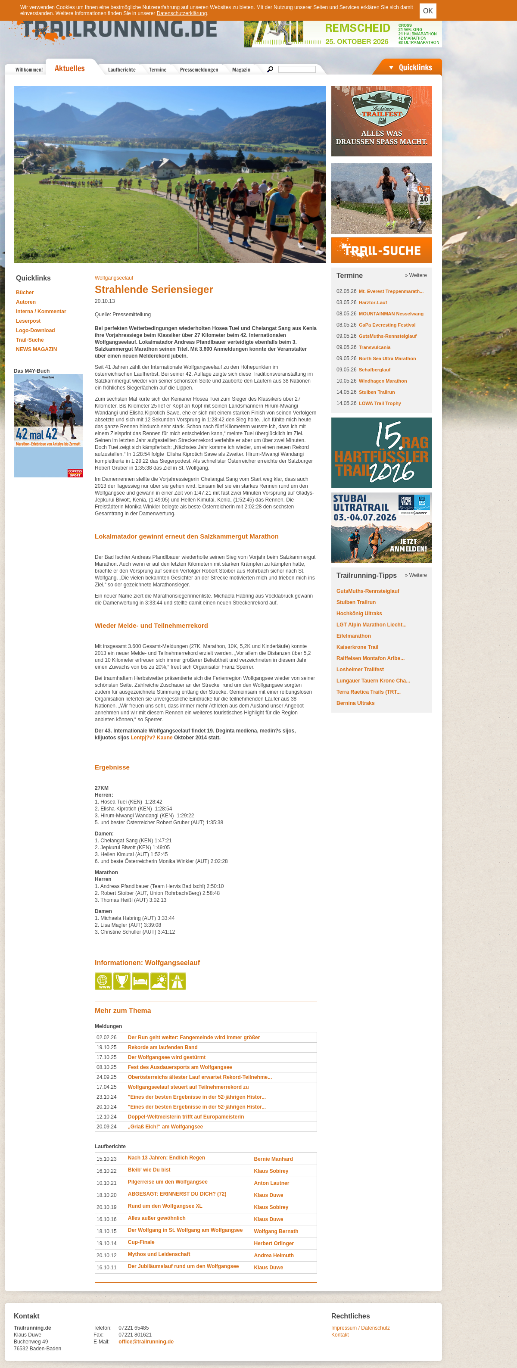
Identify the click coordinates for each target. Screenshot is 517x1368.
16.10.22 (107, 1171)
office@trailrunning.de (146, 1342)
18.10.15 (107, 1231)
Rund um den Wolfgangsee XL (165, 1206)
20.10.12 (107, 1256)
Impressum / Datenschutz (360, 1328)
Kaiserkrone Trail (357, 647)
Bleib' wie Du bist (149, 1170)
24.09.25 (107, 1077)
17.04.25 (107, 1087)
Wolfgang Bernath (276, 1231)
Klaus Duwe (268, 1195)
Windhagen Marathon (383, 380)
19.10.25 (107, 1047)
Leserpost (28, 321)
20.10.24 (107, 1107)
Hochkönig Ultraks (359, 614)
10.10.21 (107, 1183)
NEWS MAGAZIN (36, 349)
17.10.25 (107, 1057)
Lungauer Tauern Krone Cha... (373, 681)
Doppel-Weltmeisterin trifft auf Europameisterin (186, 1117)
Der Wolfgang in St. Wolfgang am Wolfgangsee (185, 1230)
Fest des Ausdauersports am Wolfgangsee (180, 1067)
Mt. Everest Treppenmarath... (391, 291)
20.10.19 (107, 1207)
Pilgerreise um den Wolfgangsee (168, 1182)
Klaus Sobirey (271, 1171)
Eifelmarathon (353, 636)
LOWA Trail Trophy (380, 403)
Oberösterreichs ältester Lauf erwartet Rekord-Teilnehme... (200, 1077)
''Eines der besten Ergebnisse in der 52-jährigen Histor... (197, 1097)
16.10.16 (107, 1219)
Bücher (25, 293)
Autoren (26, 302)
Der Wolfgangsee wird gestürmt (167, 1057)
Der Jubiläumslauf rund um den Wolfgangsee (183, 1266)
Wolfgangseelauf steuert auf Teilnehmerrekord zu (188, 1087)
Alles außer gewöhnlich (157, 1218)
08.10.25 (107, 1067)
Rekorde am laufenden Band (163, 1047)
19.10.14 (107, 1243)
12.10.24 (107, 1117)
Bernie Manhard (273, 1159)
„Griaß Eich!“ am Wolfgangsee (165, 1127)
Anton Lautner (271, 1183)
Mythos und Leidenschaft (159, 1254)
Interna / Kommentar (41, 312)
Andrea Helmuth (274, 1256)
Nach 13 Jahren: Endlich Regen (166, 1158)
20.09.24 (107, 1127)
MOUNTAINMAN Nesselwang (391, 313)
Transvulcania (374, 347)
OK (428, 11)
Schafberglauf (374, 369)
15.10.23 (107, 1159)
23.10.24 (107, 1097)
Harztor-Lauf (373, 302)
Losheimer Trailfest (360, 670)
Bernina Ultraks (355, 703)
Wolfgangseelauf (114, 278)
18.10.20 (107, 1195)
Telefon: (102, 1328)
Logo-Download (35, 330)
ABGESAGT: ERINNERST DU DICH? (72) (177, 1194)
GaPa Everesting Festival (387, 324)
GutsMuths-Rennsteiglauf (388, 336)
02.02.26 (107, 1038)
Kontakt (340, 1335)
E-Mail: (101, 1342)
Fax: (98, 1335)
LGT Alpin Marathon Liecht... (371, 625)
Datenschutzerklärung (182, 13)
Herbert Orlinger (274, 1243)
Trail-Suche (30, 340)
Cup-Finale (141, 1242)
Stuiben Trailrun (377, 392)
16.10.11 (107, 1268)
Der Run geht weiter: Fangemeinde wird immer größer (194, 1038)
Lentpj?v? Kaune (151, 738)
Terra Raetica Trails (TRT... (368, 692)
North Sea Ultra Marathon (387, 358)
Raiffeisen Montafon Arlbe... (370, 658)
